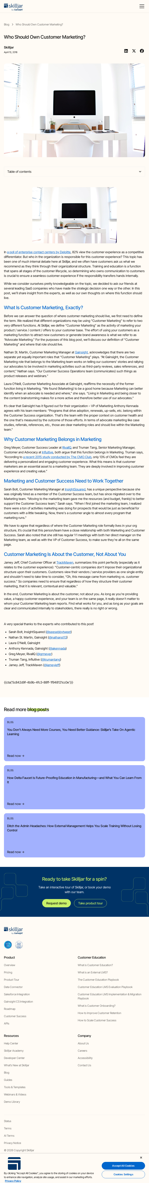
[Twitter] (134, 51)
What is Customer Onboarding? (96, 1005)
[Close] (141, 1157)
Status (7, 1121)
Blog (6, 1072)
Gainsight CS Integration (18, 1001)
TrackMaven (64, 562)
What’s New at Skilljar (16, 1065)
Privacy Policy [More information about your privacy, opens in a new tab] (13, 1180)
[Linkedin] (126, 51)
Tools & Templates (15, 1087)
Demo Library (12, 1101)
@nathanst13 (58, 637)
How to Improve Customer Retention (99, 1013)
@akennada (57, 648)
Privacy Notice (12, 1143)
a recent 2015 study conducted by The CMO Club (57, 457)
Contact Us (84, 1065)
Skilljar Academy (14, 1050)
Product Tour (11, 979)
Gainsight (81, 352)
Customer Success (15, 1016)
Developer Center (14, 1058)
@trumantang (51, 659)
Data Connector (13, 987)
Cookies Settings (123, 1174)
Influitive (47, 452)
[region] (74, 1168)
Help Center (11, 1043)
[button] (141, 6)
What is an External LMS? (93, 972)
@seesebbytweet (59, 632)
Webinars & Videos (15, 1094)
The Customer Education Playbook (98, 979)
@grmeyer (44, 654)
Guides (8, 1079)
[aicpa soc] (8, 945)
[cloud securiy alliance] (19, 945)
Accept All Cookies (123, 1165)
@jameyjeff (51, 665)
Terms (7, 1128)
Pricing (8, 972)
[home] (13, 6)
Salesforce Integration (17, 994)
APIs (6, 1023)
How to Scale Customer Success (97, 1020)
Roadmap (9, 1008)
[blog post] (39, 24)
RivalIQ (66, 447)
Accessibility (85, 1058)
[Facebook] (142, 51)
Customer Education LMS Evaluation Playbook (105, 987)
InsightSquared (75, 489)
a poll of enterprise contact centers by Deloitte (39, 252)
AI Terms (9, 1135)
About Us (83, 1043)
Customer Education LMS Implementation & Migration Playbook (109, 996)
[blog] (6, 24)
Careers (82, 1050)
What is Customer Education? (95, 965)
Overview (9, 965)
